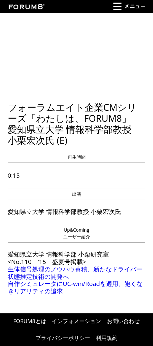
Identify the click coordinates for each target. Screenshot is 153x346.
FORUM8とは (29, 321)
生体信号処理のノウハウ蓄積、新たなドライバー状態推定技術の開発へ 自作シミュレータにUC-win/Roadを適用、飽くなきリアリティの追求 (75, 280)
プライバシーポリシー (62, 338)
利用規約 (107, 338)
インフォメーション (76, 321)
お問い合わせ (123, 321)
